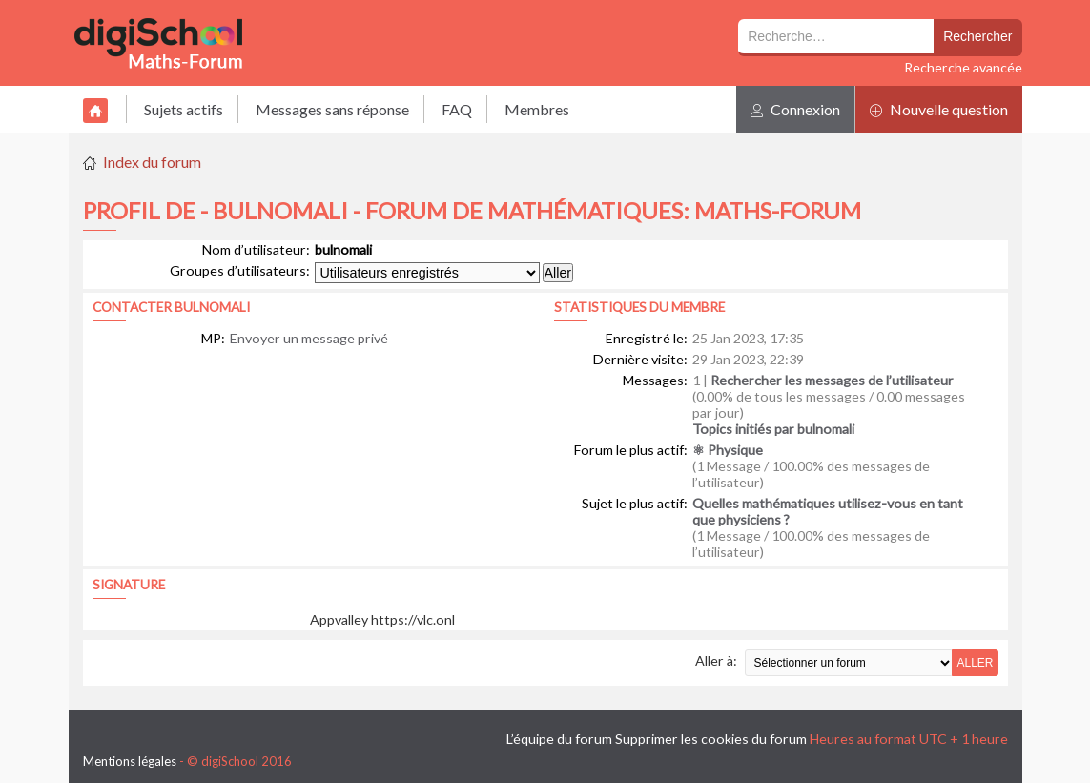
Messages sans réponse (332, 109)
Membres (536, 109)
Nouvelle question (939, 109)
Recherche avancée (963, 67)
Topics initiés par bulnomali (773, 429)
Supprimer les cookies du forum (711, 739)
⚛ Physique (727, 450)
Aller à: (716, 660)
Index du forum (152, 162)
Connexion (795, 109)
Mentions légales (129, 761)
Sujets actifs (183, 109)
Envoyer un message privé (309, 338)
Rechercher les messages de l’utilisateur (832, 380)
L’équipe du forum (559, 739)
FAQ (457, 109)
